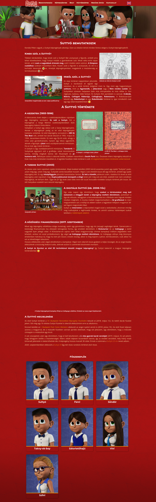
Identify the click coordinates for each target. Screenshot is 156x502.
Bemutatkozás (45, 3)
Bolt (72, 3)
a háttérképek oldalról (80, 213)
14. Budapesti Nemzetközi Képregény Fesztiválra (67, 321)
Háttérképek (83, 3)
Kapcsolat (111, 3)
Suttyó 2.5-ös (112, 341)
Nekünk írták (97, 3)
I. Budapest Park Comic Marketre (54, 327)
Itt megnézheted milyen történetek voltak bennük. (111, 159)
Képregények (61, 3)
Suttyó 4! (57, 345)
